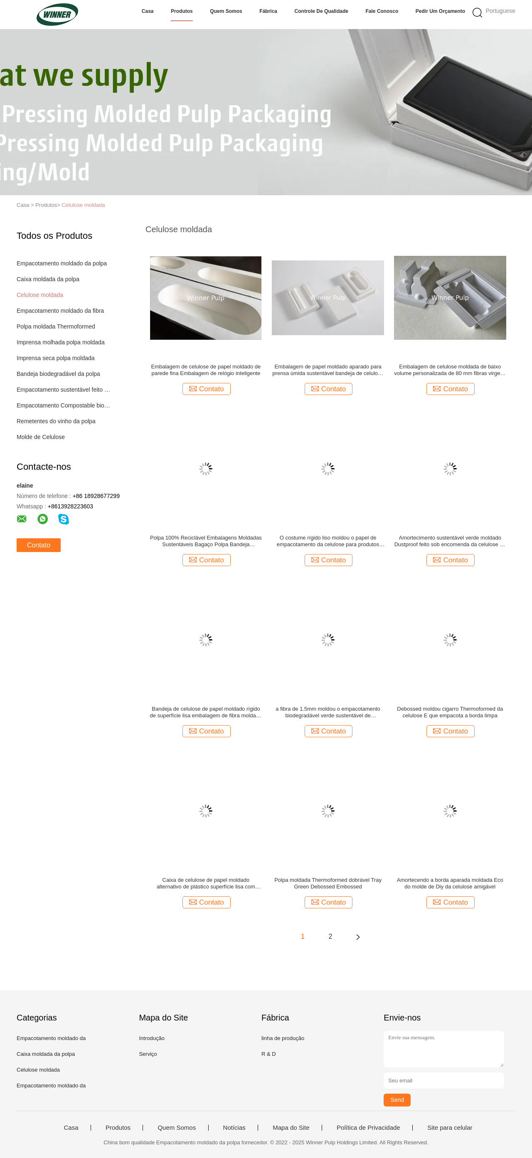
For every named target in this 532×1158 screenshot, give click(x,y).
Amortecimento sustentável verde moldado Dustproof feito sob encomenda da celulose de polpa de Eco (450, 541)
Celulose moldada (83, 205)
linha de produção (282, 1038)
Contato (38, 545)
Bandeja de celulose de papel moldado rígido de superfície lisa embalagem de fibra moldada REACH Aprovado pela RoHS (206, 712)
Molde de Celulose (41, 437)
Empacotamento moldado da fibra (60, 310)
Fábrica (268, 11)
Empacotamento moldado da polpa (62, 263)
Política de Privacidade (368, 1128)
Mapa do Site (291, 1128)
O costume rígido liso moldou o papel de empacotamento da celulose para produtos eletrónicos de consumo (328, 541)
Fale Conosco (382, 11)
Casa (148, 11)
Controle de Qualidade (321, 11)
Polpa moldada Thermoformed (56, 326)
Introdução (151, 1038)
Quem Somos (226, 11)
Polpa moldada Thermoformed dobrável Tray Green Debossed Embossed (328, 883)
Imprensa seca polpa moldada (56, 358)
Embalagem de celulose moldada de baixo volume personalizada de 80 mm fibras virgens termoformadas (450, 370)
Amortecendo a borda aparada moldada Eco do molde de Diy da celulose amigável (450, 883)
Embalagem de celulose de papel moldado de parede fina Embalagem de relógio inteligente (206, 369)
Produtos (182, 11)
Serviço (148, 1054)
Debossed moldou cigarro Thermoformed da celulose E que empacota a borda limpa (450, 712)
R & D (268, 1054)
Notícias (234, 1128)
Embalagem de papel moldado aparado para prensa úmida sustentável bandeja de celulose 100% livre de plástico (327, 370)
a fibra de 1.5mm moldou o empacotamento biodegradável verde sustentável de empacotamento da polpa (328, 712)
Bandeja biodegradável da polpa (58, 373)
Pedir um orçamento (440, 11)
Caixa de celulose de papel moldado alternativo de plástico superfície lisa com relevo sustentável (206, 883)
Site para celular (449, 1128)
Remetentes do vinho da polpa (56, 421)
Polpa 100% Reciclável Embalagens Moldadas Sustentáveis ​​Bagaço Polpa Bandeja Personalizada (206, 541)
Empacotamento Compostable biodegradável (64, 405)
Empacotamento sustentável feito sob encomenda (64, 389)
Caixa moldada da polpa (48, 279)
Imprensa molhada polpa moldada (61, 342)
